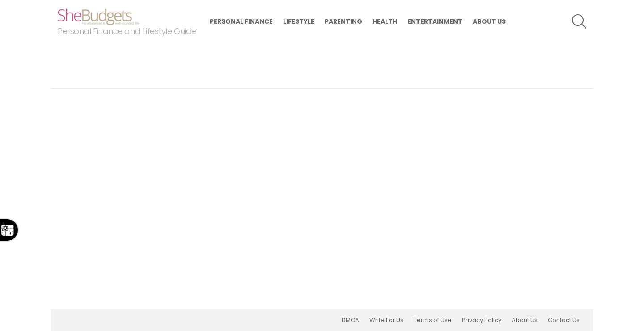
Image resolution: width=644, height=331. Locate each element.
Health (385, 21)
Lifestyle (298, 21)
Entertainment (434, 21)
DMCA (350, 320)
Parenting (343, 21)
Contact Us (564, 320)
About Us (489, 21)
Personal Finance (241, 21)
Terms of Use (433, 320)
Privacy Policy (481, 320)
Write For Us (386, 320)
